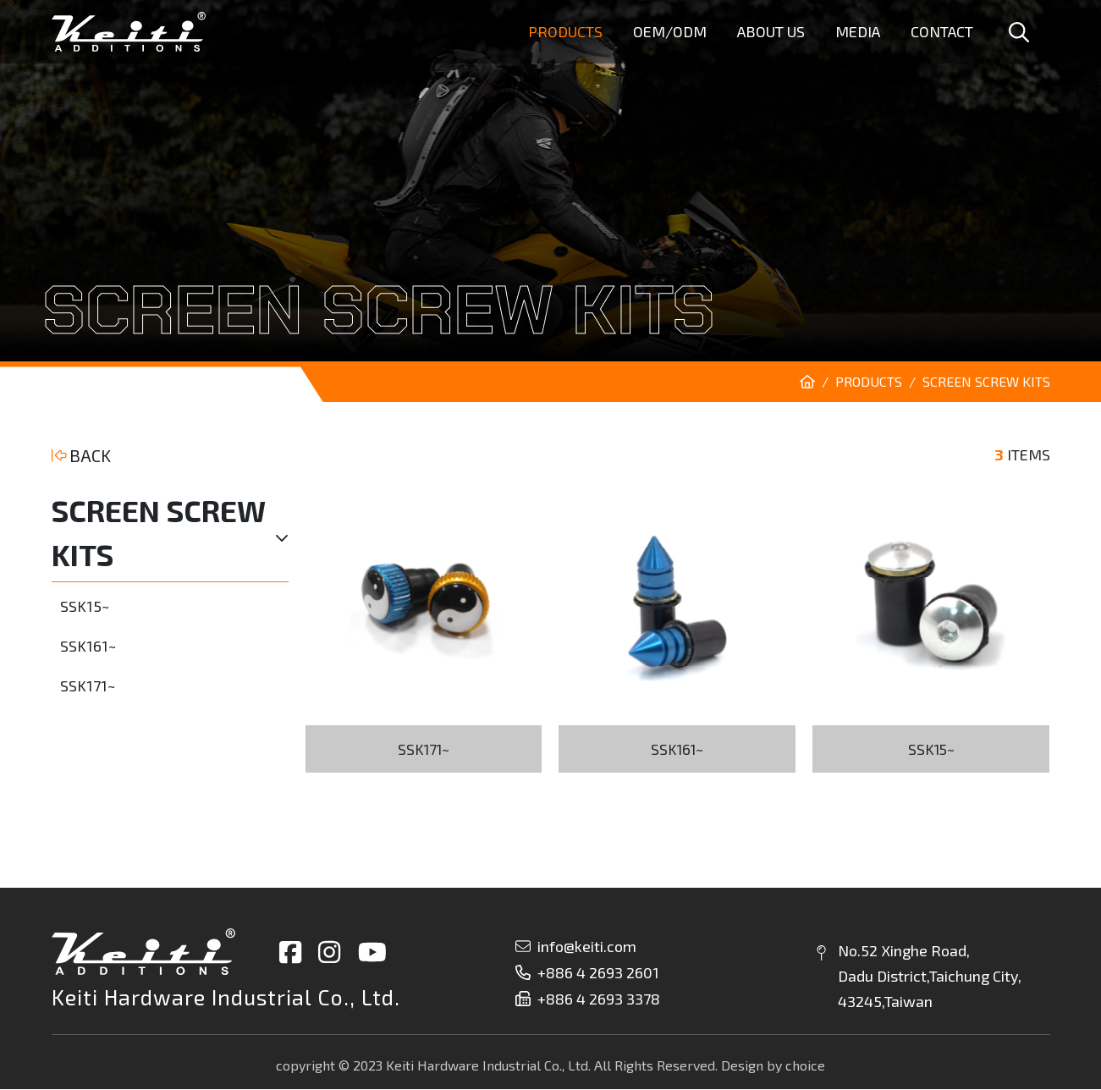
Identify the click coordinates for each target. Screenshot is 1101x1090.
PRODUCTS (868, 381)
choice (805, 1066)
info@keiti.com (575, 947)
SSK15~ (84, 606)
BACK (82, 455)
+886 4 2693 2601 (587, 973)
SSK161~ (88, 645)
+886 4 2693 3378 (587, 999)
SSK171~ (87, 685)
